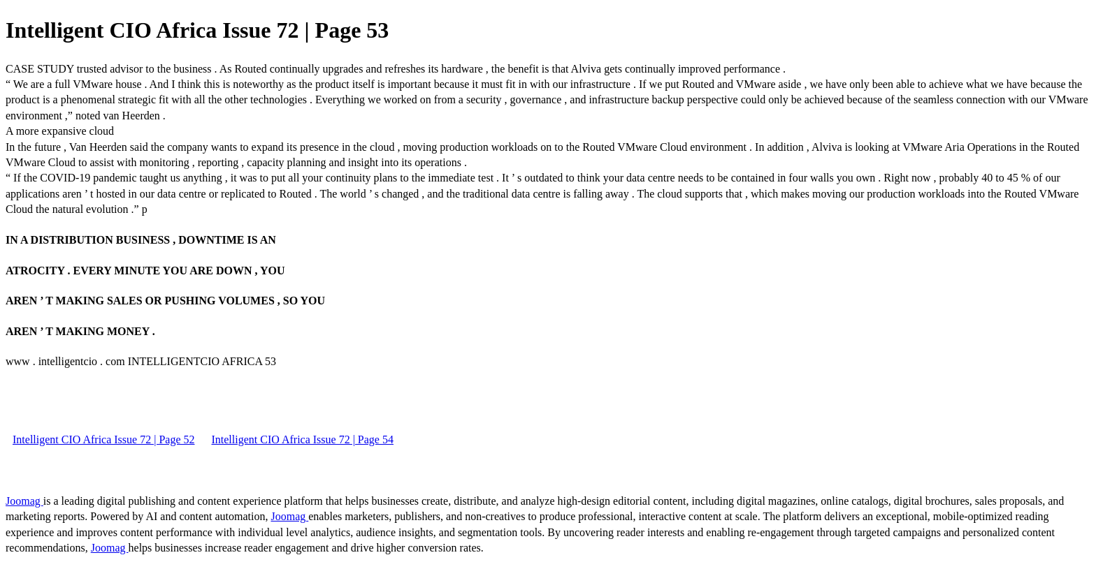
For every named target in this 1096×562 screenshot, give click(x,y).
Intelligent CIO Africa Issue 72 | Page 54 (302, 439)
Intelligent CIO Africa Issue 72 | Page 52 (103, 439)
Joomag (24, 501)
